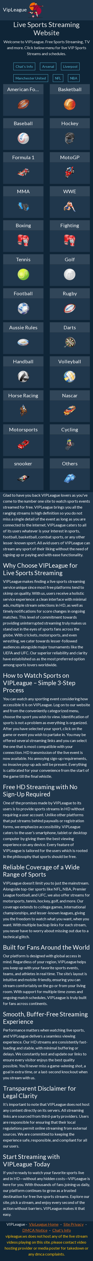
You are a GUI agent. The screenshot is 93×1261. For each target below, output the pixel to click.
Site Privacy (73, 1224)
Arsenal (48, 66)
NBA (73, 78)
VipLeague (23, 10)
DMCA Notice (34, 1230)
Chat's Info (24, 66)
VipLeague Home (44, 1224)
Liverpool (70, 66)
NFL (58, 78)
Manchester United (31, 78)
